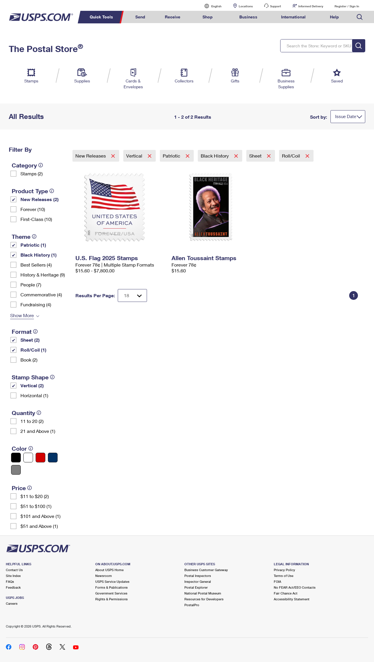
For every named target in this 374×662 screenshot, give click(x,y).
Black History (215, 155)
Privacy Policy (284, 570)
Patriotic (172, 155)
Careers (12, 603)
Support (275, 6)
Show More (22, 315)
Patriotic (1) (33, 245)
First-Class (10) (36, 219)
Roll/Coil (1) (33, 349)
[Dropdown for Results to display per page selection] (132, 295)
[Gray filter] (16, 470)
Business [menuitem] (248, 16)
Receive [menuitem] (172, 16)
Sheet (256, 155)
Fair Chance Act (285, 593)
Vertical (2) (32, 385)
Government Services (111, 593)
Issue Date (345, 116)
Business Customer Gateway (206, 570)
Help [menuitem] (334, 16)
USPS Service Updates (112, 581)
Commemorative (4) (41, 294)
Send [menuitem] (140, 16)
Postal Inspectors (197, 576)
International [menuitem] (293, 16)
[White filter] (28, 457)
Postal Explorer (196, 587)
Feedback (13, 587)
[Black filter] (16, 457)
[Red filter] (40, 457)
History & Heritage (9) (42, 274)
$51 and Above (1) (39, 526)
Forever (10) (32, 209)
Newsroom (103, 576)
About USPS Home (109, 570)
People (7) (30, 284)
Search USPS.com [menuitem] (359, 17)
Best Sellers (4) (36, 264)
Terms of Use (283, 576)
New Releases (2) (39, 199)
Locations (246, 6)
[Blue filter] (53, 457)
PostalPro (191, 605)
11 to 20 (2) (32, 421)
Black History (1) (38, 254)
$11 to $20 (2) (34, 496)
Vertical (134, 155)
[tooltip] (40, 165)
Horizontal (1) (34, 395)
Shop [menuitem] (207, 16)
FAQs (10, 581)
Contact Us (14, 570)
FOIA (277, 581)
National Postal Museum (202, 593)
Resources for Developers (204, 599)
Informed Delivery (310, 6)
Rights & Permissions (111, 599)
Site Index (13, 576)
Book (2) (28, 359)
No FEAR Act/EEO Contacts (295, 587)
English (210, 6)
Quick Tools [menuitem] (101, 16)
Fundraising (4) (35, 304)
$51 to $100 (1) (35, 506)
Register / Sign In (347, 6)
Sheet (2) (30, 340)
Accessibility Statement (291, 599)
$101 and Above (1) (40, 516)
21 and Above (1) (37, 431)
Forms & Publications (111, 587)
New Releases (91, 155)
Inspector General (197, 581)
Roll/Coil (291, 155)
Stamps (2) (31, 173)
